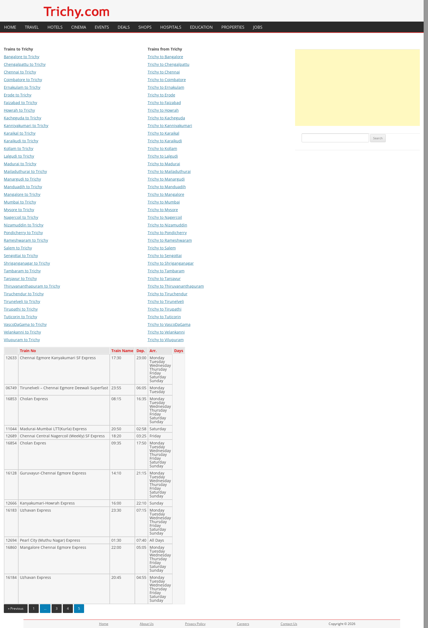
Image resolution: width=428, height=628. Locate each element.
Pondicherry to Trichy (23, 232)
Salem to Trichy (18, 247)
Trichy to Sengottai (165, 255)
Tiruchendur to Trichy (24, 293)
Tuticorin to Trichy (20, 316)
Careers (243, 623)
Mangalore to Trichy (22, 194)
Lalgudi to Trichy (19, 156)
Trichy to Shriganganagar (171, 263)
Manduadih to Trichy (23, 186)
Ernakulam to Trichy (22, 87)
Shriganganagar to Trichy (27, 263)
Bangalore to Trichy (21, 56)
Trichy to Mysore (163, 209)
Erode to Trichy (17, 95)
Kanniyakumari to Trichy (26, 125)
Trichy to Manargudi (166, 179)
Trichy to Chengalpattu (168, 64)
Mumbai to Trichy (20, 202)
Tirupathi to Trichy (21, 309)
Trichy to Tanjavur (164, 278)
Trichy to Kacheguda (166, 117)
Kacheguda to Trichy (22, 117)
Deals (124, 27)
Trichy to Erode (161, 95)
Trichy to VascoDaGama (169, 324)
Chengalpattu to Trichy (25, 64)
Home (10, 27)
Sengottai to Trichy (21, 255)
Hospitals (170, 27)
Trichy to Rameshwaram (170, 240)
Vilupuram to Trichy (22, 339)
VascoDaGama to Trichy (25, 324)
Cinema (78, 27)
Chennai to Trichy (20, 72)
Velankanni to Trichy (22, 332)
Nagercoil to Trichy (21, 217)
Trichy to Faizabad (164, 102)
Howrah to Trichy (19, 110)
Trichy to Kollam (162, 148)
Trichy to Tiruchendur (168, 293)
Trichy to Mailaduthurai (169, 171)
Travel (32, 27)
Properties (232, 27)
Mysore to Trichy (19, 209)
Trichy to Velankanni (166, 332)
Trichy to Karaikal (163, 133)
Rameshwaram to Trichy (26, 240)
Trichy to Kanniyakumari (170, 125)
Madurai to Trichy (20, 163)
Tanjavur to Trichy (20, 278)
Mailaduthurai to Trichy (25, 171)
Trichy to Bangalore (165, 56)
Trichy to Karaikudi (165, 140)
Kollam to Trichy (18, 148)
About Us (147, 623)
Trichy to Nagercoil (165, 217)
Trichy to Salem (162, 247)
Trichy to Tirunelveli (166, 301)
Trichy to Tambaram (166, 270)
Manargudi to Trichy (22, 179)
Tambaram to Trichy (22, 270)
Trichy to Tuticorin (164, 316)
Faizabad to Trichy (20, 102)
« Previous (15, 608)
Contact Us (289, 623)
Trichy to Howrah (163, 110)
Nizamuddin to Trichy (23, 225)
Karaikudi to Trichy (21, 140)
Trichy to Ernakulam (166, 87)
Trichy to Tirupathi (165, 309)
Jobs (257, 27)
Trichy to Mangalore (166, 194)
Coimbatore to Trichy (23, 79)
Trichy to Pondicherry (167, 232)
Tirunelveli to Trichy (22, 301)
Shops (144, 27)
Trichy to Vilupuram (166, 339)
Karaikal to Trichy (19, 133)
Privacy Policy (195, 623)
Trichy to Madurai (164, 163)
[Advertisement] (357, 87)
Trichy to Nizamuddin (167, 225)
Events (102, 27)
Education (201, 27)
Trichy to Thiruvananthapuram (176, 286)
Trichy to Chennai (164, 72)
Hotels (55, 27)
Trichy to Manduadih (167, 186)
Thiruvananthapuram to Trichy (32, 286)
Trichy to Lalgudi (163, 156)
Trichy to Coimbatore (167, 79)
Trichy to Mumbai (164, 202)
